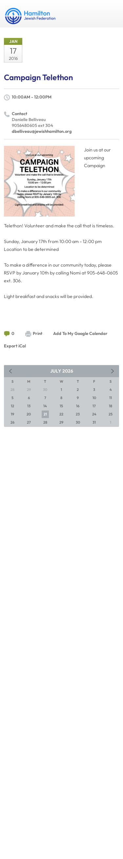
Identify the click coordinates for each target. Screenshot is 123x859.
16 (77, 406)
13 (29, 406)
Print (33, 334)
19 (12, 414)
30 (78, 422)
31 (94, 422)
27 (29, 422)
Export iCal (15, 345)
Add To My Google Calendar (80, 333)
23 (78, 414)
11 (110, 397)
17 (94, 406)
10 (94, 397)
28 (45, 422)
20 (29, 414)
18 (110, 406)
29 (61, 422)
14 (45, 406)
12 (12, 406)
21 (45, 414)
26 (12, 422)
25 (111, 414)
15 (61, 406)
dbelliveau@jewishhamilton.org (42, 131)
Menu (111, 14)
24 (94, 414)
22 (61, 414)
